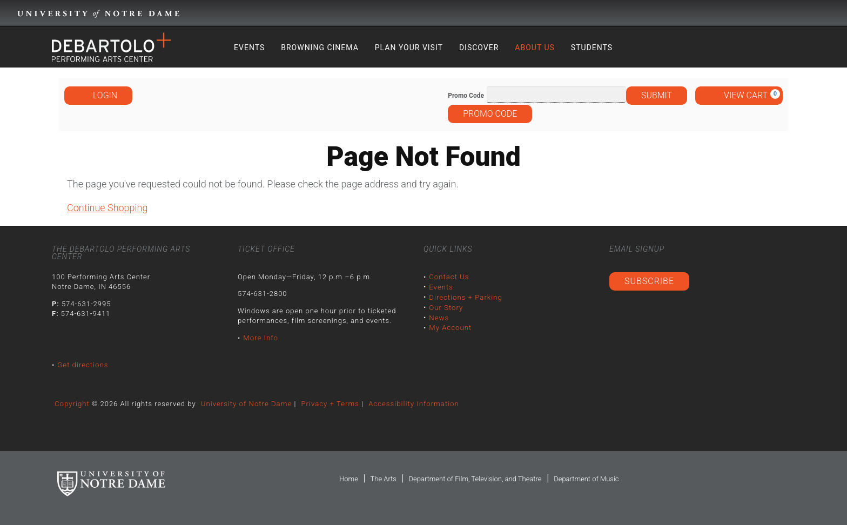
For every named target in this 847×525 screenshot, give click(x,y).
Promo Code (466, 95)
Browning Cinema (320, 47)
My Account (450, 326)
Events (249, 47)
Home (348, 479)
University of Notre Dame (245, 403)
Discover (479, 47)
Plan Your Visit (409, 47)
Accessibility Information (410, 403)
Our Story (445, 306)
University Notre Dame (98, 13)
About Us (535, 47)
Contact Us (448, 277)
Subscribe (649, 281)
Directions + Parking (465, 297)
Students (592, 47)
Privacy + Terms (328, 403)
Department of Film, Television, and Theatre (474, 479)
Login (98, 95)
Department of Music (586, 479)
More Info (260, 338)
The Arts (383, 479)
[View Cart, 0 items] (739, 95)
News (438, 317)
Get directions (82, 365)
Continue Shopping (107, 207)
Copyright (72, 403)
